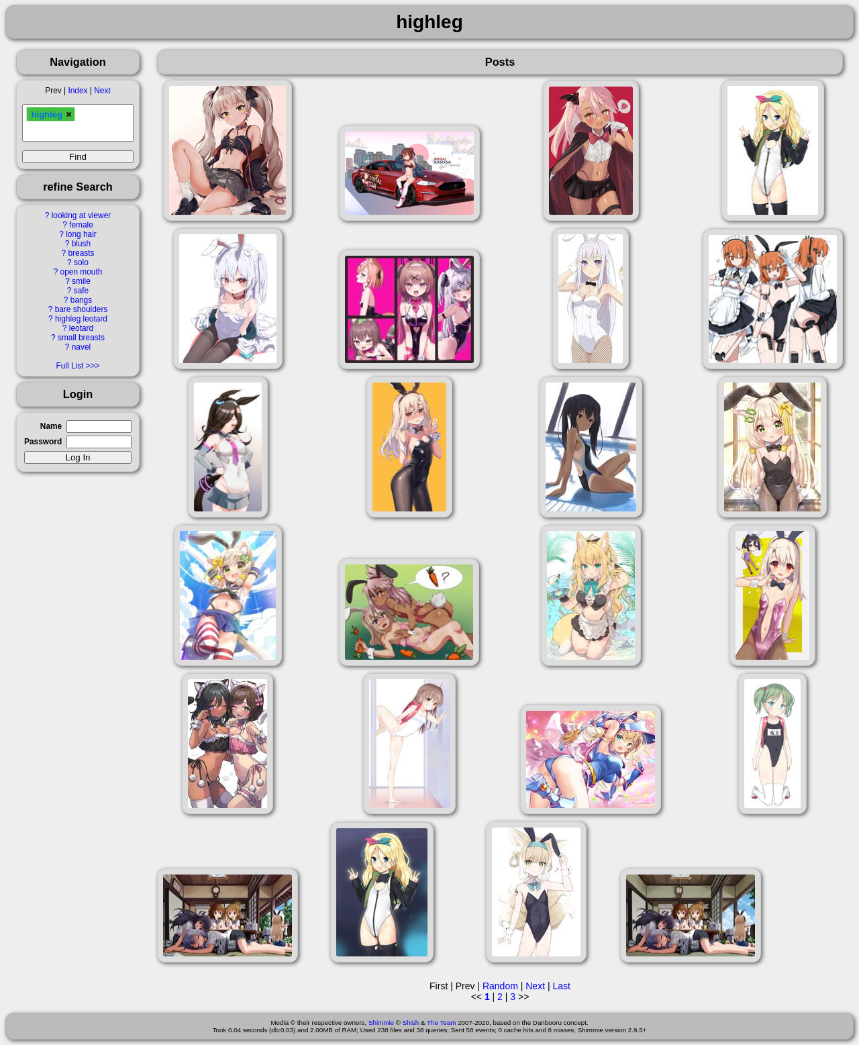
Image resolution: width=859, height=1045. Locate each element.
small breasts (81, 337)
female (81, 225)
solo (81, 262)
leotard (81, 328)
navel (81, 347)
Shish (411, 1022)
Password (43, 441)
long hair (81, 234)
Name (51, 426)
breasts (81, 253)
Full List (69, 365)
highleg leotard (81, 319)
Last (561, 986)
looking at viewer (81, 215)
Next (102, 90)
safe (81, 290)
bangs (81, 300)
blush (81, 243)
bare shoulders (81, 309)
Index (77, 90)
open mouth (81, 272)
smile (81, 281)
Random (500, 986)
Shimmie (381, 1022)
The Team (441, 1022)
